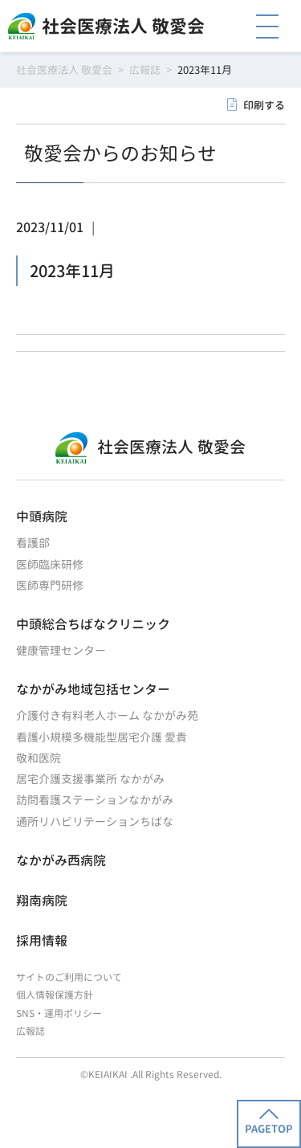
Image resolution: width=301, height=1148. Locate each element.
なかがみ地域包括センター (93, 689)
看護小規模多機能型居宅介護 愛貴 (101, 737)
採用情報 (41, 941)
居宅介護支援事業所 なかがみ (90, 778)
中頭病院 (41, 516)
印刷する (264, 105)
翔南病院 (41, 900)
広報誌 (30, 1031)
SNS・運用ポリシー (59, 1013)
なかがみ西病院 (61, 860)
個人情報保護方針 (54, 995)
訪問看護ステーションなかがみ (94, 799)
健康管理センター (61, 650)
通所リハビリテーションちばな (94, 821)
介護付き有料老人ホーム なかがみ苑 (107, 715)
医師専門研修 (49, 585)
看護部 (33, 542)
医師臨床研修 (49, 564)
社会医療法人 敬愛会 (123, 26)
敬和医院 (38, 758)
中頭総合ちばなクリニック (93, 624)
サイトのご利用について (69, 977)
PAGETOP (269, 1122)
